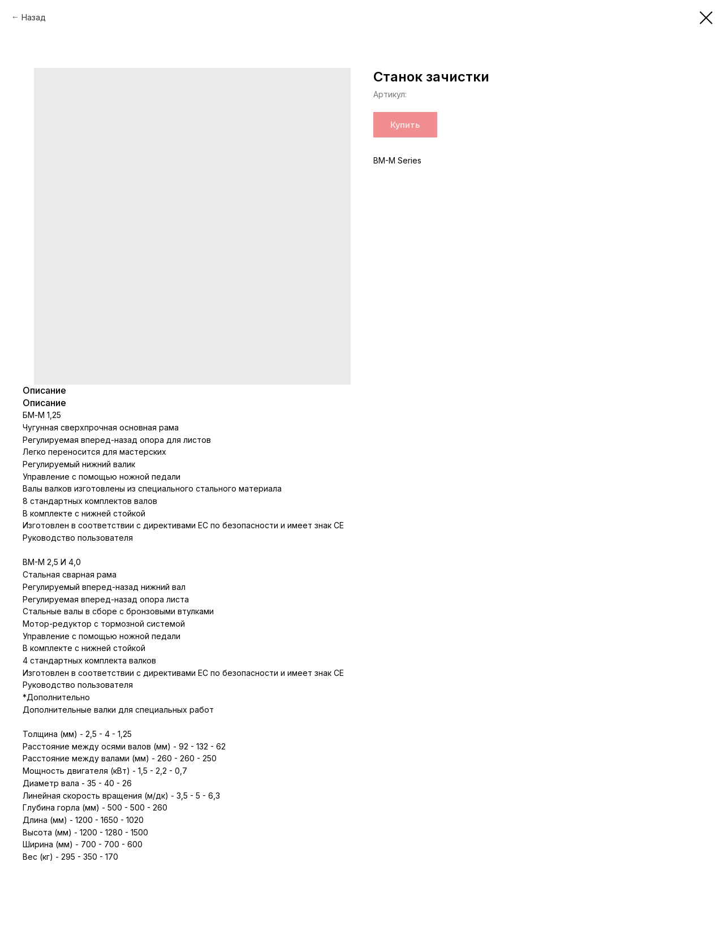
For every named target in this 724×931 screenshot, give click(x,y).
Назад (33, 17)
